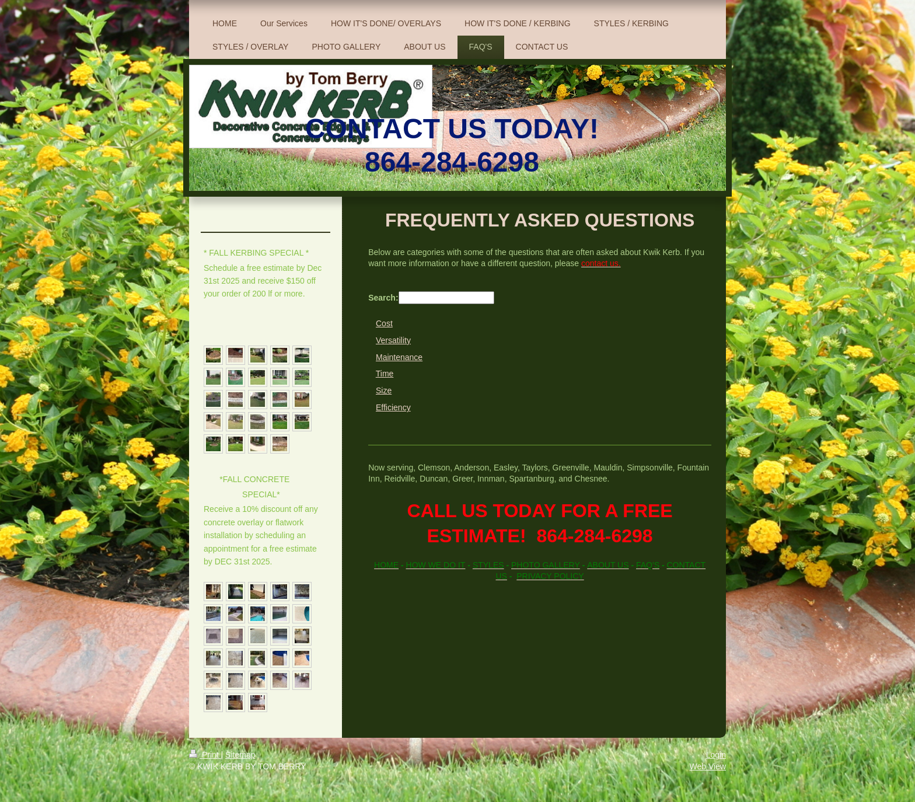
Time (385, 373)
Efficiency (393, 407)
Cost (384, 323)
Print (205, 754)
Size (384, 390)
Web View (707, 766)
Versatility (393, 340)
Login (716, 754)
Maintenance (399, 357)
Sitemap (240, 754)
